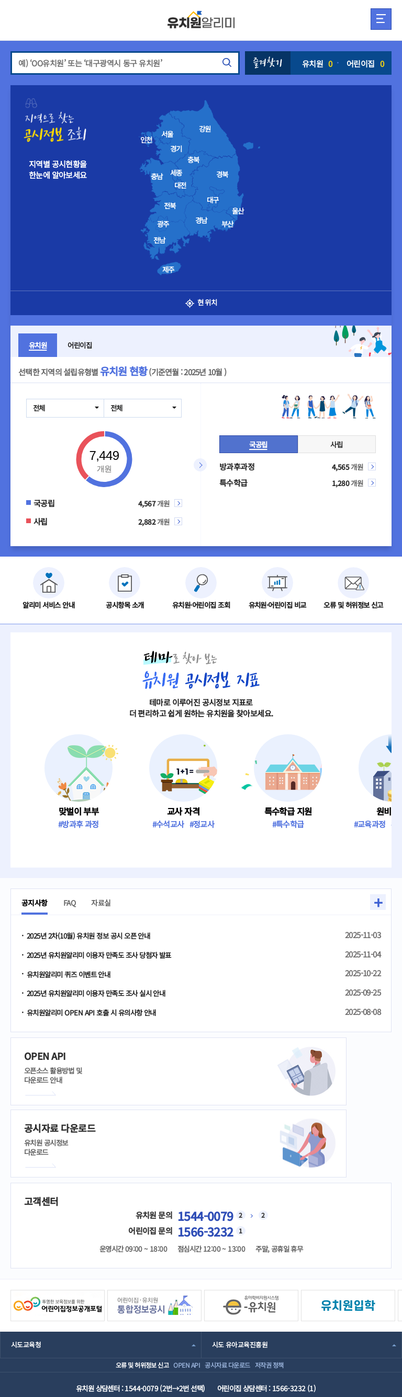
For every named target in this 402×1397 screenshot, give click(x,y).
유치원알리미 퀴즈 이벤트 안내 (75, 975)
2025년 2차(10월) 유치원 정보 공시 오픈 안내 (97, 936)
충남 (157, 176)
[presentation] (216, 183)
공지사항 (36, 902)
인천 (146, 139)
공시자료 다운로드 (230, 1299)
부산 (227, 223)
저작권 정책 (286, 1299)
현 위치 (201, 302)
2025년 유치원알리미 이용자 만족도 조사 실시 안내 (106, 995)
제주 (168, 269)
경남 (201, 220)
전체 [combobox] (40, 407)
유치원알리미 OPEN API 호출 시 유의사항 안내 (100, 1014)
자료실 (109, 902)
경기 (176, 148)
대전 (180, 185)
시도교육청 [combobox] (27, 1272)
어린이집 (365, 63)
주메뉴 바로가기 (0, 0)
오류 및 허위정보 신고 (116, 1299)
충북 (193, 159)
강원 (205, 128)
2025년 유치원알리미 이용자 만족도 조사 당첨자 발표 (110, 956)
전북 (170, 205)
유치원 (317, 63)
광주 (163, 223)
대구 (213, 199)
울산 (238, 210)
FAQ (75, 902)
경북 (222, 174)
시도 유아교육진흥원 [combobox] (242, 1272)
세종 (176, 172)
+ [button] (378, 902)
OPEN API (176, 1299)
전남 (159, 240)
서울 (167, 134)
